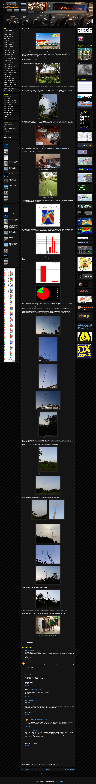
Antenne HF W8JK (7, 104)
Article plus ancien (69, 769)
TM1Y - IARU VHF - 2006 (9, 76)
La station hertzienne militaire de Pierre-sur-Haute (13, 244)
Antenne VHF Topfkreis (8, 110)
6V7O (27, 644)
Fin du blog (11, 173)
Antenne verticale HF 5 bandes (10, 100)
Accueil (48, 769)
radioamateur (31, 644)
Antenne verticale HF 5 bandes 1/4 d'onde (13, 162)
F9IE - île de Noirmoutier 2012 (10, 58)
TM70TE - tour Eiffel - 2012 (9, 60)
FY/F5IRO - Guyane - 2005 (9, 82)
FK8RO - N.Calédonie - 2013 (9, 52)
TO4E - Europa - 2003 (8, 86)
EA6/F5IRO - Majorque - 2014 (9, 46)
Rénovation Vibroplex (8, 112)
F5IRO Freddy (10, 4)
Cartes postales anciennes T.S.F (10, 124)
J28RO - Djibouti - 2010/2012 (9, 66)
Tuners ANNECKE (7, 96)
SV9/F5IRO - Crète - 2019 (9, 42)
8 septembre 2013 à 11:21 (33, 650)
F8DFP (58, 637)
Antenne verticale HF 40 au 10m (10, 102)
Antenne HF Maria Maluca (9, 106)
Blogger (61, 781)
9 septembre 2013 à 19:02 (34, 700)
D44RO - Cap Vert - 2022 (9, 38)
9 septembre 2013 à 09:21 (34, 673)
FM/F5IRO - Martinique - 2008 (9, 70)
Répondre (27, 659)
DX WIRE (60, 148)
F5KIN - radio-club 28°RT (9, 90)
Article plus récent (26, 769)
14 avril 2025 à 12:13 (34, 741)
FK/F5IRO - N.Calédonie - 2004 (10, 84)
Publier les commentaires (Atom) (51, 773)
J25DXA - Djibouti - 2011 (8, 64)
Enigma (5, 126)
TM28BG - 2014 (7, 48)
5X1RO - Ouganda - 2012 (9, 62)
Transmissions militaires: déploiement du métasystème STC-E (13, 150)
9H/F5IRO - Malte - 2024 (8, 34)
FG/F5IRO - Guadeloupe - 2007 (10, 72)
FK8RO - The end (12, 185)
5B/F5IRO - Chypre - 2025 (9, 32)
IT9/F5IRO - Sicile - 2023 (9, 36)
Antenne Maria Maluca (13, 196)
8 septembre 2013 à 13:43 (36, 663)
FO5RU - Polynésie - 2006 (9, 78)
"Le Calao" (64, 610)
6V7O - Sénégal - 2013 (8, 56)
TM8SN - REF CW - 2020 (9, 40)
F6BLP (26, 700)
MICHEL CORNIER (32, 719)
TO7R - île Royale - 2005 (9, 80)
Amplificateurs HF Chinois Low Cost (12, 180)
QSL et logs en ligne (8, 30)
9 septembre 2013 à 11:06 (35, 689)
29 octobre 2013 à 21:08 (42, 719)
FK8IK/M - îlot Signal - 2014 (9, 50)
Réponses (29, 716)
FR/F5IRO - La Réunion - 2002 (10, 88)
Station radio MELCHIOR (11, 192)
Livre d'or (6, 116)
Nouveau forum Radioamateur (12, 156)
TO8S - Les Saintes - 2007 (9, 74)
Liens (5, 118)
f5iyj (26, 650)
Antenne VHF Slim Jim (8, 108)
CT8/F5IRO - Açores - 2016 (9, 44)
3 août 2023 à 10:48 (34, 730)
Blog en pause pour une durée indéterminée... (13, 168)
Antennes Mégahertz (8, 98)
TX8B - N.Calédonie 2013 (9, 54)
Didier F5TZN (28, 663)
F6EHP (69, 90)
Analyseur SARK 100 (13, 237)
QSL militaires (6, 131)
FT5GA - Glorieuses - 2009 (9, 68)
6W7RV (26, 673)
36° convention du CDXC (9, 114)
